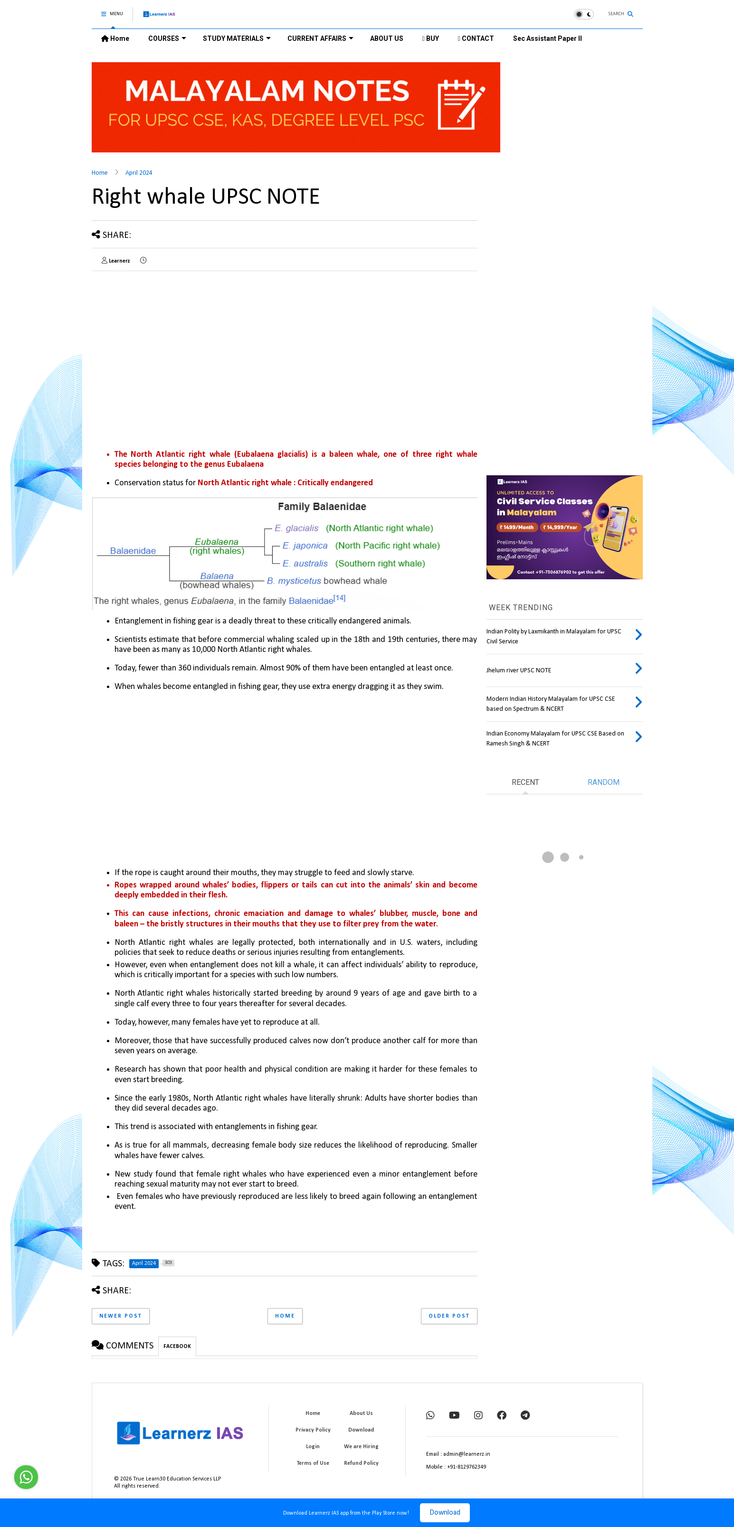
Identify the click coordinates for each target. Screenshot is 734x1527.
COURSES (167, 38)
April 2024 (139, 173)
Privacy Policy (313, 1430)
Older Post (449, 1316)
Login (313, 1447)
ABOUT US (386, 38)
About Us (361, 1413)
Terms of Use (313, 1463)
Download (444, 1513)
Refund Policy (361, 1463)
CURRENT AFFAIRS (320, 38)
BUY (430, 38)
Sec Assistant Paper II (547, 38)
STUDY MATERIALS (237, 38)
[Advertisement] (171, 344)
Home (115, 38)
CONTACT (476, 38)
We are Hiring (361, 1447)
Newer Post (120, 1316)
